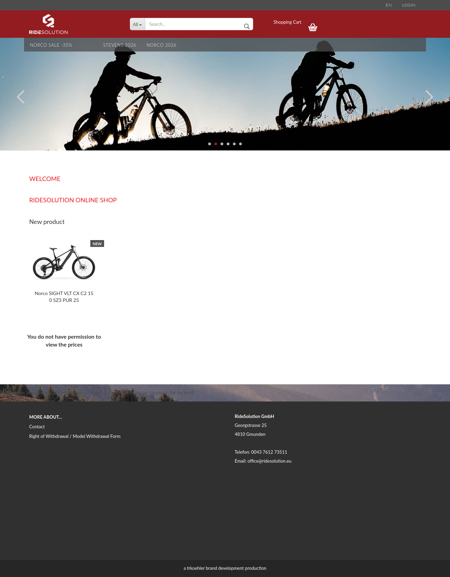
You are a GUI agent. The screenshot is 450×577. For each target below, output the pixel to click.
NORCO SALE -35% (51, 45)
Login (409, 5)
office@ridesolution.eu (270, 461)
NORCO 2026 (162, 45)
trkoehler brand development (215, 568)
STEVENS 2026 (119, 45)
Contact (37, 426)
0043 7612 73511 (269, 452)
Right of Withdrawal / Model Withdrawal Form (75, 436)
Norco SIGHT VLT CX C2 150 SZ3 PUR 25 (64, 296)
